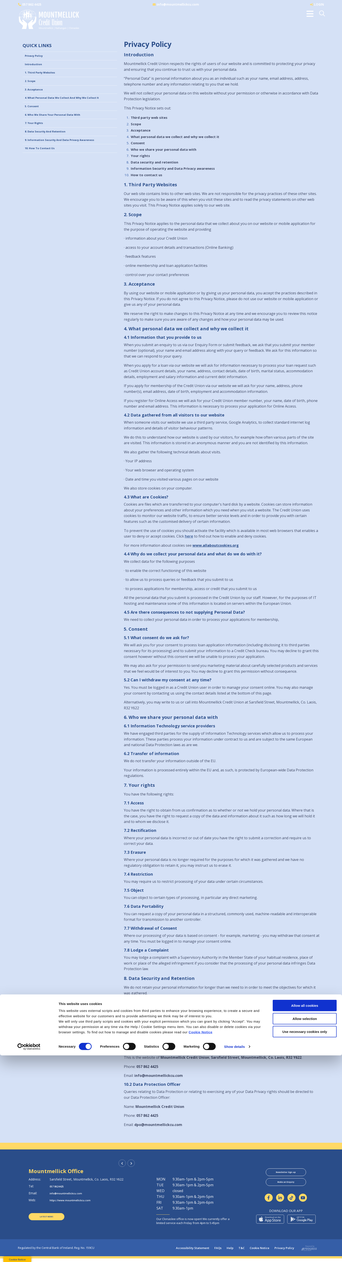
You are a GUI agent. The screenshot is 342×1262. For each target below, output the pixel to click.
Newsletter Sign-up (285, 1173)
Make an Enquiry (286, 1185)
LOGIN (319, 4)
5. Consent (34, 120)
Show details (234, 1253)
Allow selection (304, 1225)
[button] (322, 13)
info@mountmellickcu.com (178, 4)
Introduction (35, 66)
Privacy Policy (36, 56)
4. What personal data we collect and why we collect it (70, 108)
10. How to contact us (44, 168)
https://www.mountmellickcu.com (76, 1200)
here (189, 536)
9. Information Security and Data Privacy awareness (69, 159)
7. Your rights (36, 139)
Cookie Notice (201, 1239)
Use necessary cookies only (304, 1238)
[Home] (48, 20)
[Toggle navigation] (310, 14)
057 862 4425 (32, 4)
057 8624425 (59, 1186)
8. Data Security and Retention (51, 149)
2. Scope (32, 86)
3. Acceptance (36, 95)
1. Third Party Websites (45, 76)
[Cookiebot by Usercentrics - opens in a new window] (29, 1253)
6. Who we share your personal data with (60, 129)
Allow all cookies (304, 1212)
